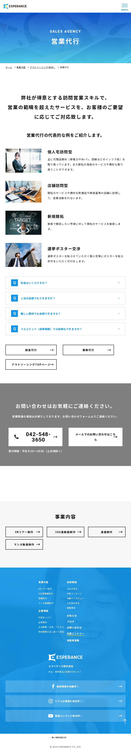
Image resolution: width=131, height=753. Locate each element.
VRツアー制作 (24, 532)
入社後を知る (73, 603)
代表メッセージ (74, 593)
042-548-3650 (32, 437)
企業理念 (42, 622)
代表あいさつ (44, 617)
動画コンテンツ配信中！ (65, 715)
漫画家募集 (73, 640)
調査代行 (31, 350)
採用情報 (72, 582)
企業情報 (43, 610)
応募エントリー (75, 633)
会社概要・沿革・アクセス (51, 626)
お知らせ (72, 615)
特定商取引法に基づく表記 (51, 631)
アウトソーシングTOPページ (31, 364)
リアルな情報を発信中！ (65, 701)
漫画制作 (107, 532)
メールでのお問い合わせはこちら (95, 437)
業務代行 (88, 350)
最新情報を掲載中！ (65, 686)
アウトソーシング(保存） (43, 67)
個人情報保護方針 (58, 737)
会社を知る (72, 588)
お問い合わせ (74, 627)
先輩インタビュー (75, 598)
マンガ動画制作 (24, 544)
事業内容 (21, 67)
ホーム (8, 67)
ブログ (70, 621)
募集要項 (71, 607)
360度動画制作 (65, 532)
